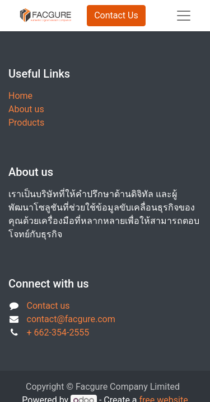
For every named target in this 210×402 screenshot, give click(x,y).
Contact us (48, 305)
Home (20, 95)
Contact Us (116, 15)
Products (26, 122)
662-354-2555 (62, 332)
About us (26, 109)
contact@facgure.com (71, 319)
